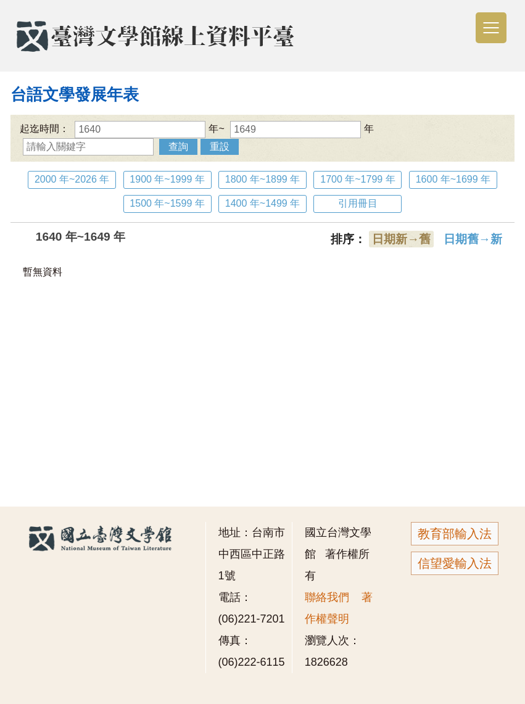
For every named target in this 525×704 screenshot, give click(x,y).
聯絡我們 (327, 597)
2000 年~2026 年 (72, 179)
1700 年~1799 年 (357, 179)
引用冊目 (358, 203)
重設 (219, 146)
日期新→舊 (401, 239)
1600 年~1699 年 (453, 179)
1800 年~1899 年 (262, 179)
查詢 (178, 146)
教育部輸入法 (455, 533)
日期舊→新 (473, 239)
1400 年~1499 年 (262, 203)
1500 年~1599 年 (167, 203)
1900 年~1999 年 (167, 179)
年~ (149, 128)
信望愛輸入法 (455, 563)
